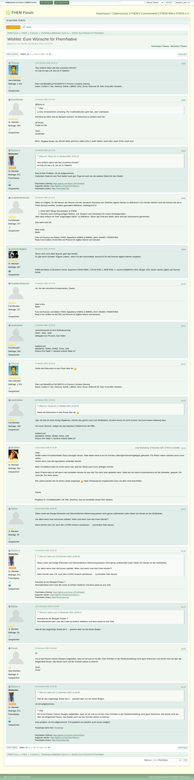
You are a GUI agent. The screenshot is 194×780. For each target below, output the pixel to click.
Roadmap (58, 728)
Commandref (149, 13)
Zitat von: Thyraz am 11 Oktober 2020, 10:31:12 (59, 156)
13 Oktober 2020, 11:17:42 (45, 283)
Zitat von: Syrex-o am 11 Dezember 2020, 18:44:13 (60, 612)
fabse (14, 508)
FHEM (134, 13)
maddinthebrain (20, 197)
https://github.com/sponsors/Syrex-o (64, 186)
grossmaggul (18, 249)
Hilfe (150, 777)
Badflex (15, 447)
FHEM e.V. (183, 13)
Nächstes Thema (179, 46)
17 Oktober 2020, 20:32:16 (45, 363)
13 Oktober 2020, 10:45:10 (45, 249)
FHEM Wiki (166, 13)
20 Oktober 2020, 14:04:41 (45, 400)
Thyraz (15, 63)
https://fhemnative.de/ (60, 189)
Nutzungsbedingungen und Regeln (166, 777)
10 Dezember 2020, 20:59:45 (46, 508)
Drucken (182, 54)
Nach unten (12, 54)
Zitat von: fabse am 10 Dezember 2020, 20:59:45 (59, 556)
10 (35, 54)
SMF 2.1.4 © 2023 (10, 777)
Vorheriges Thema (160, 46)
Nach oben (12, 747)
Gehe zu (147, 760)
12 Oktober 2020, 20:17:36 (45, 150)
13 (46, 54)
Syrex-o (65, 33)
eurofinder (17, 99)
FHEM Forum (22, 12)
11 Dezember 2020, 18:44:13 (46, 550)
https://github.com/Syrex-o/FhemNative (68, 184)
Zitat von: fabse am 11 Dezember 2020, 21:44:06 (59, 692)
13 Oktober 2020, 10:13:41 (45, 197)
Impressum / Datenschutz (112, 13)
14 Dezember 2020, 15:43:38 (46, 686)
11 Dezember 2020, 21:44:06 (48, 606)
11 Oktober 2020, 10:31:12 (47, 63)
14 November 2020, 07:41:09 (46, 448)
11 (38, 54)
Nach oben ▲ (185, 777)
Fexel (14, 648)
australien (17, 325)
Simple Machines (24, 777)
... (33, 54)
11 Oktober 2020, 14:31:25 (45, 99)
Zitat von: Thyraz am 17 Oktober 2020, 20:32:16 (59, 406)
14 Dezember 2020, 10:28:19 (46, 648)
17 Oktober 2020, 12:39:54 (45, 325)
